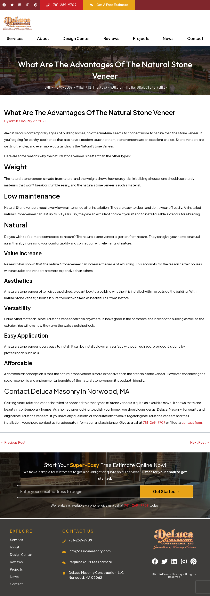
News (168, 38)
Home (46, 87)
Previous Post (12, 442)
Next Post (200, 442)
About (43, 38)
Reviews (111, 38)
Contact (16, 584)
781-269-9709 (154, 422)
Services (15, 38)
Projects (141, 38)
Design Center (76, 38)
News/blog (63, 87)
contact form (192, 422)
